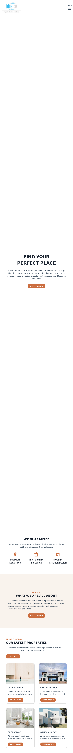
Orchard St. (14, 732)
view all (13, 656)
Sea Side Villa (15, 687)
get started (36, 286)
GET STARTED (36, 615)
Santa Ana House (49, 687)
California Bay (48, 732)
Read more (15, 700)
